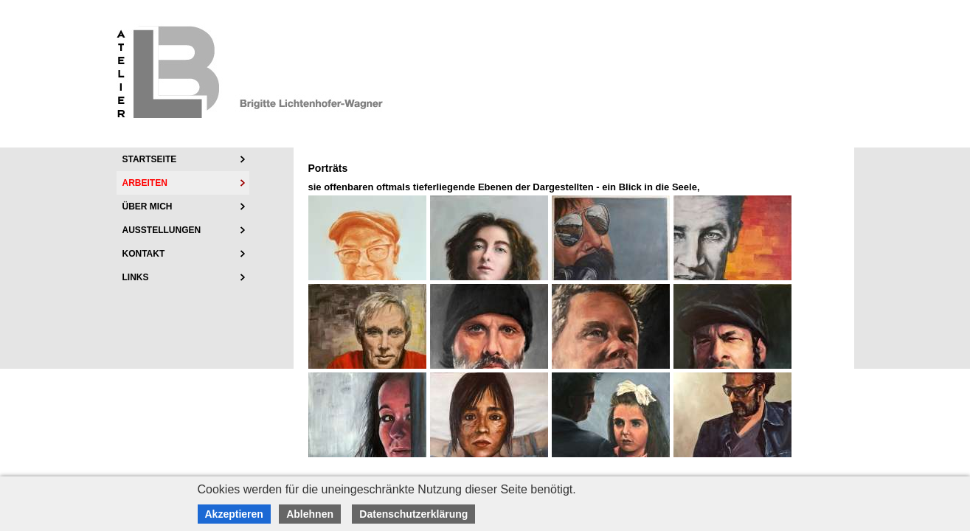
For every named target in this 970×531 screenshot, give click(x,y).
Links (135, 277)
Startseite (149, 159)
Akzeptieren (234, 514)
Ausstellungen (161, 230)
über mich (147, 206)
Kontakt (143, 254)
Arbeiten (144, 183)
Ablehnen (309, 514)
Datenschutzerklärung (413, 514)
